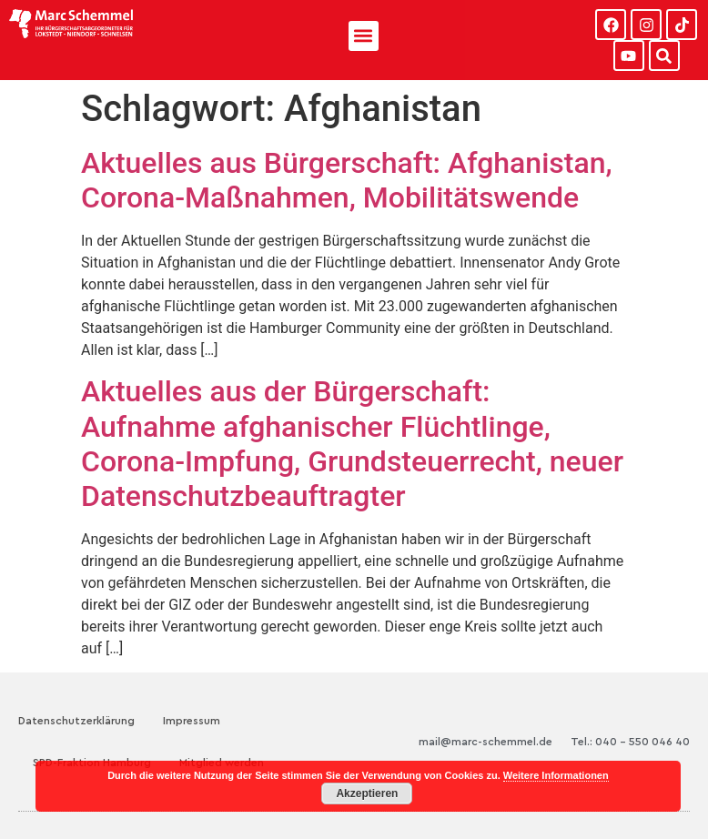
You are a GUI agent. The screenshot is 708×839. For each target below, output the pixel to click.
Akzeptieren (367, 793)
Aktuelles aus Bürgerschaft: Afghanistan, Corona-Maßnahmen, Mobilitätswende (346, 180)
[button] (364, 36)
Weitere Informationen (556, 775)
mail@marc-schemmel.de (485, 741)
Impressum (191, 720)
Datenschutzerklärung (76, 720)
